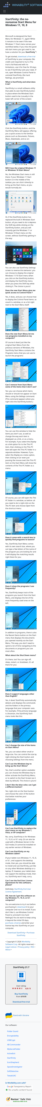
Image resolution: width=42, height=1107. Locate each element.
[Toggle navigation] (4, 11)
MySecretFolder (13, 1049)
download (21, 907)
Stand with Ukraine (17, 1015)
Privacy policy (23, 947)
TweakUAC (11, 1075)
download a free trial (26, 56)
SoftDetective (12, 1071)
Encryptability (13, 1036)
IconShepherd (13, 1062)
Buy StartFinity (21, 994)
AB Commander (13, 1044)
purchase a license (13, 923)
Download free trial (21, 1002)
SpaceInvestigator (14, 1067)
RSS (32, 947)
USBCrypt (11, 1040)
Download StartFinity (16, 932)
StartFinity (11, 1058)
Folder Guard (12, 1031)
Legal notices (10, 947)
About (7, 949)
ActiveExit (11, 1053)
